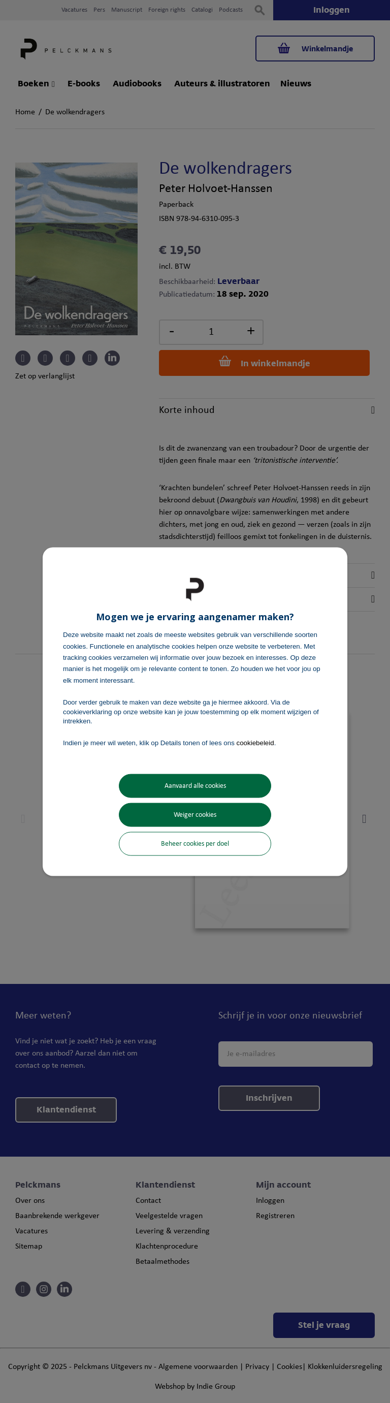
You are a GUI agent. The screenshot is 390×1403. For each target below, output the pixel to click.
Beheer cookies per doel (195, 843)
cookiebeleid (255, 743)
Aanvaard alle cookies (195, 785)
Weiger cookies (195, 814)
